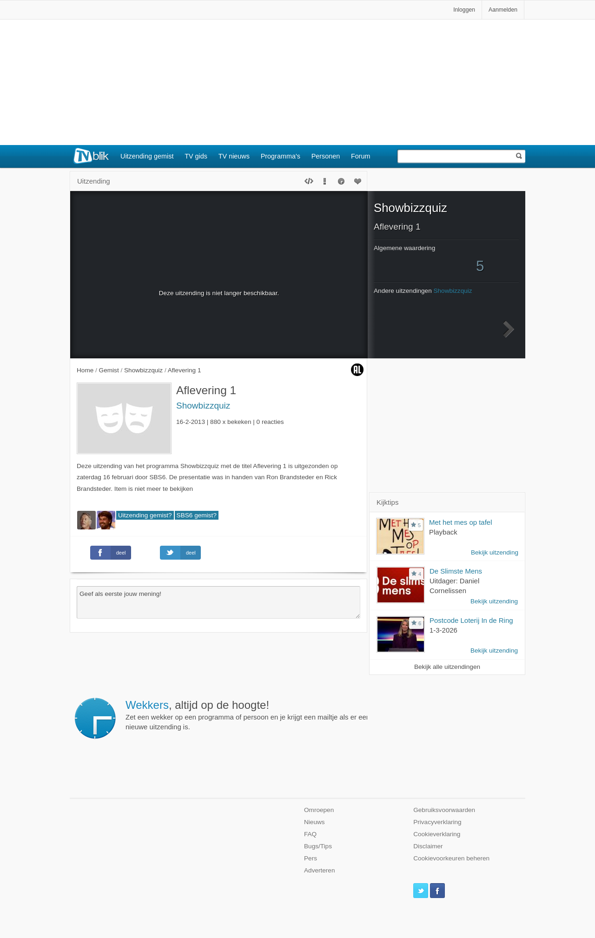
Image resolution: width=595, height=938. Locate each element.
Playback (443, 532)
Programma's (280, 156)
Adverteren (319, 870)
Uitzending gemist (146, 156)
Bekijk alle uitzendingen (447, 666)
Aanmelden (503, 10)
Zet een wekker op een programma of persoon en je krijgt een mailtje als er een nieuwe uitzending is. (248, 715)
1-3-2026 (443, 630)
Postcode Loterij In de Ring (471, 620)
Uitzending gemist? (145, 515)
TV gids (196, 156)
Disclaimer (428, 846)
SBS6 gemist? (197, 515)
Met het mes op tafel (460, 522)
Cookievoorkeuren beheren (451, 858)
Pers (310, 858)
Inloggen (464, 10)
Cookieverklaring (436, 834)
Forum (360, 156)
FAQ (310, 834)
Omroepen (319, 809)
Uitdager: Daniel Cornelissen (454, 586)
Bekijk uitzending (494, 552)
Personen (325, 156)
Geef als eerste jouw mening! (218, 602)
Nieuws (314, 822)
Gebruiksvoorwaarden (444, 809)
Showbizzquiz (203, 405)
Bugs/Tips (318, 846)
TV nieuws (234, 156)
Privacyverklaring (437, 822)
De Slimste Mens (456, 571)
